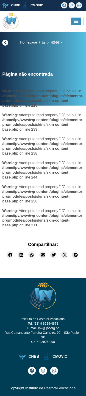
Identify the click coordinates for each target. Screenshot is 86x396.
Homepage (28, 42)
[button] (76, 21)
